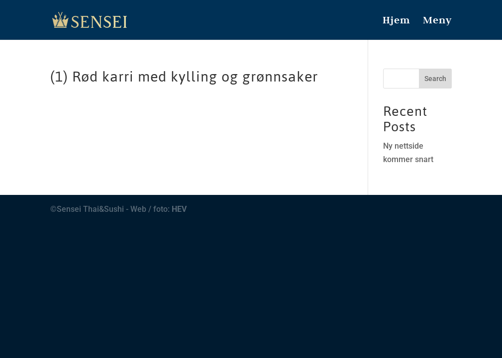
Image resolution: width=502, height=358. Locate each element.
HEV (179, 209)
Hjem (396, 21)
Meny (437, 21)
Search (435, 79)
